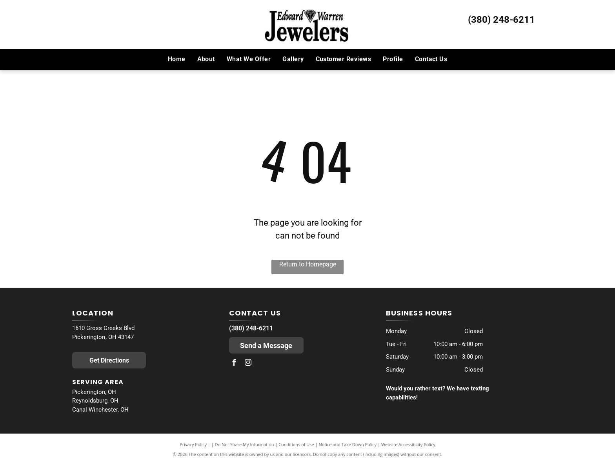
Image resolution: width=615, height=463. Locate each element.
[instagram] (248, 363)
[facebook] (234, 363)
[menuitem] (176, 59)
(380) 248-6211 (501, 19)
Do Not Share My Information (244, 444)
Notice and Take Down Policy (348, 444)
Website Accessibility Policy (408, 444)
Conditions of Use (296, 444)
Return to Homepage (307, 264)
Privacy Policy (193, 444)
